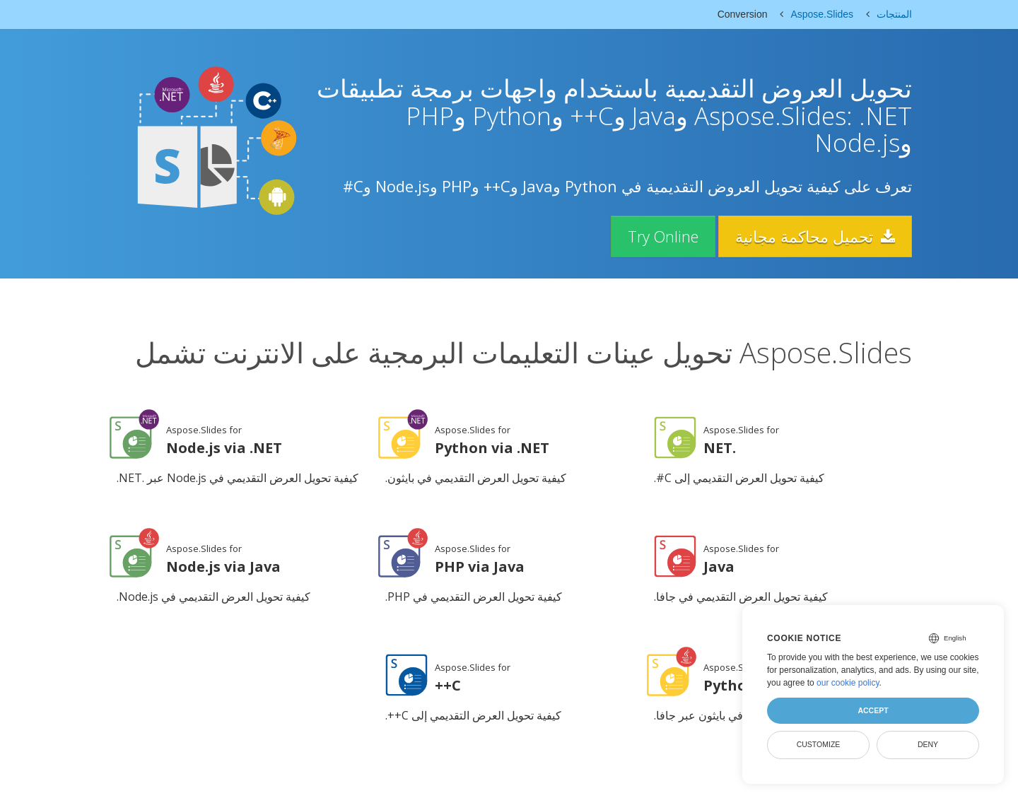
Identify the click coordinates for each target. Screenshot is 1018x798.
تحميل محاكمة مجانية (814, 236)
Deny (928, 744)
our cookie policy (848, 683)
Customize (819, 744)
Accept (873, 710)
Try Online (660, 236)
